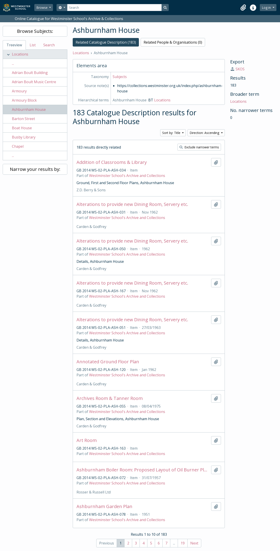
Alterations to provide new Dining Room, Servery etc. (132, 204)
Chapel (18, 146)
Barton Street (23, 118)
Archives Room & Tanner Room (110, 398)
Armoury (19, 91)
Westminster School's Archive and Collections (127, 175)
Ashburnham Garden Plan (104, 506)
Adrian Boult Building (30, 72)
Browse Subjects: (35, 31)
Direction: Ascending (205, 133)
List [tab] (33, 44)
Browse (42, 7)
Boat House (22, 127)
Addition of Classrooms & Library (112, 162)
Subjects (120, 76)
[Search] (114, 7)
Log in (267, 7)
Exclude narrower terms (199, 147)
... (13, 63)
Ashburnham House (29, 109)
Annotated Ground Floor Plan (108, 361)
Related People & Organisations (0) (173, 42)
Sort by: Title (171, 133)
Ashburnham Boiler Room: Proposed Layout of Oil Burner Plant (143, 470)
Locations (20, 54)
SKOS (237, 69)
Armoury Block (24, 100)
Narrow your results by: (35, 169)
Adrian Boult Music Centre (34, 81)
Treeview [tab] (14, 44)
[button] (243, 8)
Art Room (87, 440)
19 (183, 543)
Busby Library (23, 137)
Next (194, 543)
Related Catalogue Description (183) (106, 42)
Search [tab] (49, 44)
